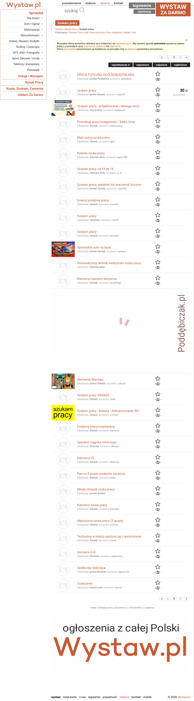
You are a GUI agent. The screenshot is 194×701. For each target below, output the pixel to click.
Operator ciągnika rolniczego (97, 442)
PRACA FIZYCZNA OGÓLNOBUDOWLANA (105, 75)
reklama (105, 3)
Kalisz (36, 650)
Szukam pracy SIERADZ (93, 395)
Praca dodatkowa (114, 32)
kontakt (118, 3)
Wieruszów (33, 688)
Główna (59, 29)
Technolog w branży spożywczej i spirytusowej (109, 536)
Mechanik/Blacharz (90, 379)
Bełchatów (33, 638)
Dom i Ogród (31, 23)
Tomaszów (33, 675)
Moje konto (70, 697)
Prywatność (110, 697)
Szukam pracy (87, 216)
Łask (36, 642)
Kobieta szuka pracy (91, 153)
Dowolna (73, 32)
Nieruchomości (30, 35)
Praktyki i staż (129, 32)
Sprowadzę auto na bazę (94, 247)
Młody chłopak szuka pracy (96, 489)
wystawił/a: (121, 79)
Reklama (124, 697)
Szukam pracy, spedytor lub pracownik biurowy (109, 184)
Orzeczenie (84, 583)
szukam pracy (86, 90)
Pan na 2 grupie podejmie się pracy (101, 474)
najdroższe (115, 46)
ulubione (90, 3)
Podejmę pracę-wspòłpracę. (96, 426)
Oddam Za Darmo (30, 95)
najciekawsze (120, 64)
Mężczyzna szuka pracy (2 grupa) (100, 521)
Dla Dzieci (33, 18)
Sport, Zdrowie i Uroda (26, 58)
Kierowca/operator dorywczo (97, 279)
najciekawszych (123, 43)
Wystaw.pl (184, 697)
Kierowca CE (86, 458)
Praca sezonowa (97, 32)
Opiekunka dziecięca (91, 568)
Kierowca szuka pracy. (92, 505)
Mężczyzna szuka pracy (93, 137)
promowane (70, 49)
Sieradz (35, 671)
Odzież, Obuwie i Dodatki (24, 41)
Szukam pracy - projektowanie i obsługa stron (108, 106)
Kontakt (136, 697)
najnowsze (89, 46)
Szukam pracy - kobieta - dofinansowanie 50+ (108, 411)
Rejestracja (144, 11)
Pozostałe (33, 69)
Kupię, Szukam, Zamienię (24, 88)
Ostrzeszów (32, 654)
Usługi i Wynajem (30, 76)
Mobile (147, 697)
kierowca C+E (86, 552)
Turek (36, 679)
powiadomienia (71, 3)
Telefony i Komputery (26, 64)
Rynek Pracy (71, 29)
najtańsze (100, 46)
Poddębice (33, 667)
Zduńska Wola (31, 692)
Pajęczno (34, 663)
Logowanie (142, 5)
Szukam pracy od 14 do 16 (95, 169)
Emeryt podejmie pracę (93, 200)
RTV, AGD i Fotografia (26, 52)
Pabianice (34, 658)
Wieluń (35, 684)
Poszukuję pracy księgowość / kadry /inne (106, 122)
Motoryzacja (32, 29)
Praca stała (83, 32)
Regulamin (94, 697)
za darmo (173, 9)
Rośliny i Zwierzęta (27, 46)
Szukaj (82, 10)
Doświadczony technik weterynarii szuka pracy (109, 263)
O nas (82, 697)
